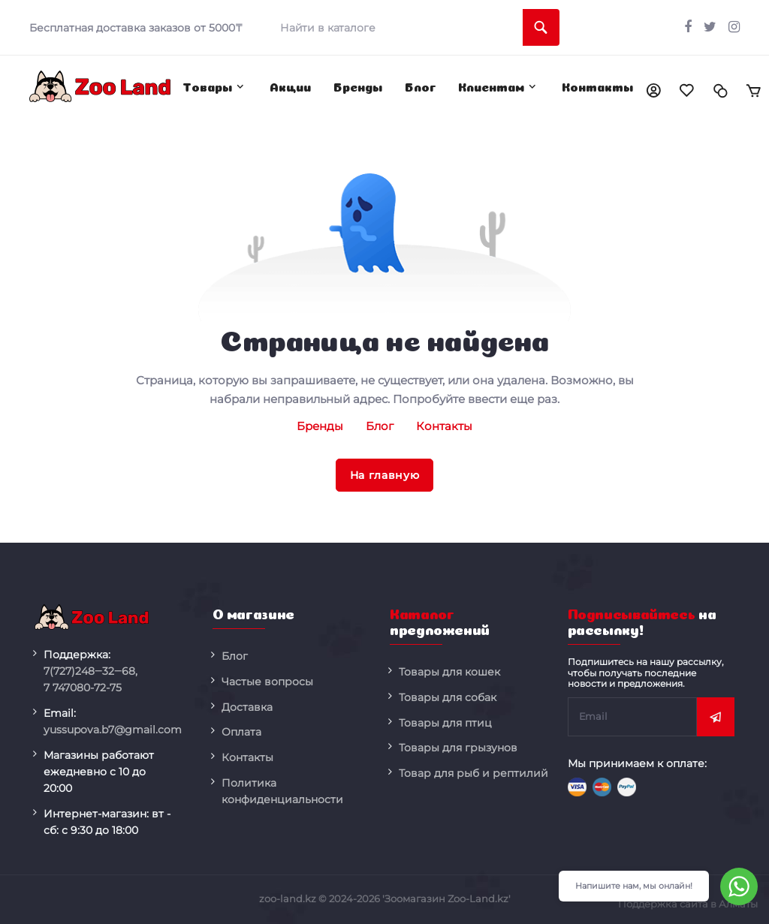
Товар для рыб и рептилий (473, 773)
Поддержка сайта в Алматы (688, 904)
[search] (414, 27)
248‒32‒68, (90, 671)
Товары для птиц (445, 723)
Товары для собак (447, 697)
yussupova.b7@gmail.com (113, 730)
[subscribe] (633, 716)
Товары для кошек (449, 672)
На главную (385, 475)
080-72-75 (83, 687)
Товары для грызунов (458, 748)
